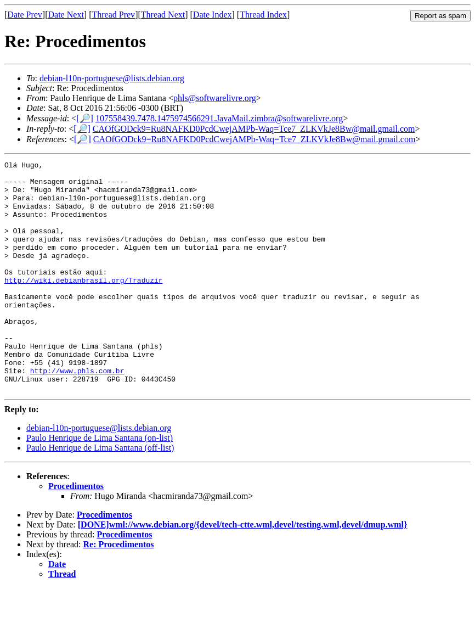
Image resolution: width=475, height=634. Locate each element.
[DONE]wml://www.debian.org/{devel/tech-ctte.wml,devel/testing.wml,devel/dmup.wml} (243, 570)
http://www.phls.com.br (77, 413)
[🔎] (84, 118)
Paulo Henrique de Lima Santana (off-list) (100, 493)
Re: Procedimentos (118, 590)
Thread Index (263, 14)
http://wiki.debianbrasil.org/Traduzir (83, 305)
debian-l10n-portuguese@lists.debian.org (111, 78)
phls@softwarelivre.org (214, 98)
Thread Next (163, 14)
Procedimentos (76, 532)
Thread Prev (113, 14)
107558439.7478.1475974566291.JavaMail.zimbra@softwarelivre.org (219, 118)
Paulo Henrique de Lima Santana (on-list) (99, 484)
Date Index (212, 14)
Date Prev (24, 14)
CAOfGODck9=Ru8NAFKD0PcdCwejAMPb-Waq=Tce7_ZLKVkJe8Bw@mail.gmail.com (254, 128)
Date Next (66, 14)
